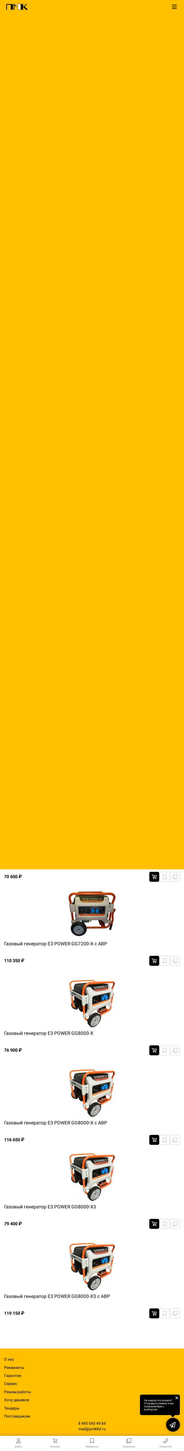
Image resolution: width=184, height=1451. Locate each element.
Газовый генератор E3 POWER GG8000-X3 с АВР (57, 1296)
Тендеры (12, 1408)
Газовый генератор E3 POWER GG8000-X (48, 1033)
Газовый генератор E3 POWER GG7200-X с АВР (55, 943)
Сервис (10, 1383)
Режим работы (17, 1392)
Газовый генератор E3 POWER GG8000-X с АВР (55, 1122)
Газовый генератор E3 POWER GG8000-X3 (50, 1206)
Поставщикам (17, 1416)
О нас (9, 1359)
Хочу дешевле (16, 1400)
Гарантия (12, 1375)
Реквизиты (14, 1367)
